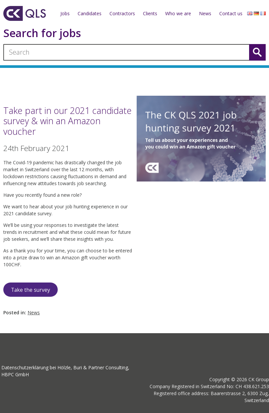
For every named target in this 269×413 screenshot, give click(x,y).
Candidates (89, 13)
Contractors (122, 13)
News (205, 13)
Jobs (65, 13)
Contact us (230, 13)
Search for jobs (42, 33)
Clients (150, 13)
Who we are (178, 13)
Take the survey (30, 289)
